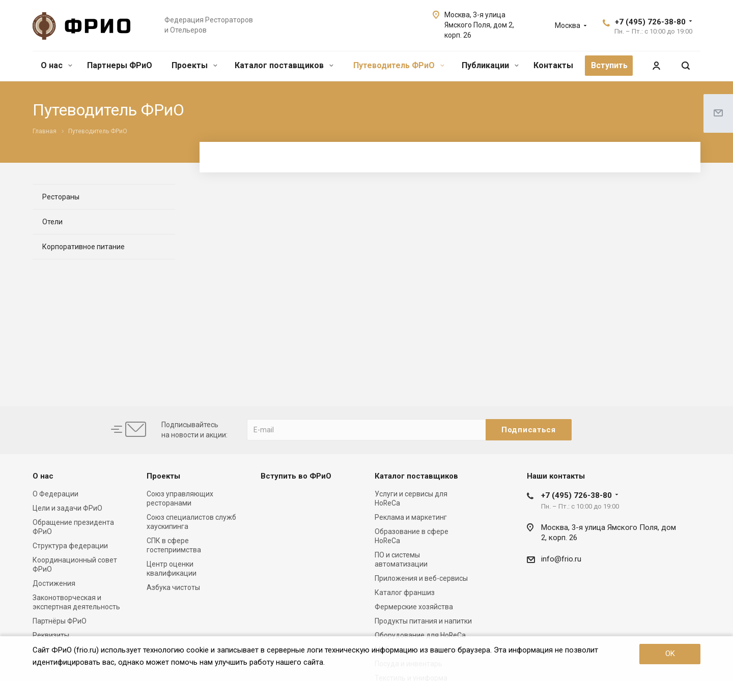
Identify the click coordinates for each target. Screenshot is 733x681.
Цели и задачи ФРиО (67, 508)
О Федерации (55, 494)
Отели (52, 222)
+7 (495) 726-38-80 (650, 21)
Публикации (490, 65)
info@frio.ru (561, 559)
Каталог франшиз (405, 592)
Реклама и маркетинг (411, 517)
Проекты (194, 65)
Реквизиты (51, 635)
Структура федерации (70, 546)
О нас (56, 65)
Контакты (553, 65)
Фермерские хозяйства (414, 607)
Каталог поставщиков (284, 65)
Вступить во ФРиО (296, 476)
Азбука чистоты (173, 587)
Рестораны (60, 197)
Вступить (609, 65)
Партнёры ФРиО (60, 621)
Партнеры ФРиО (119, 65)
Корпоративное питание (83, 247)
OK (670, 653)
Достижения (54, 583)
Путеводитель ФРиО (398, 65)
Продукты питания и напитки (423, 621)
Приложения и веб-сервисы (421, 578)
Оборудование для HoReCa (420, 635)
